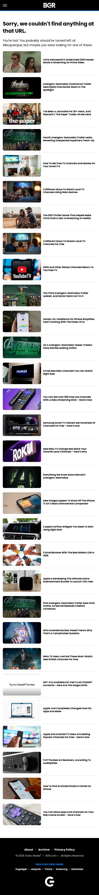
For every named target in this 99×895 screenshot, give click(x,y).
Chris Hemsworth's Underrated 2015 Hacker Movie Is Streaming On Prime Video (68, 61)
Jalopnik (36, 869)
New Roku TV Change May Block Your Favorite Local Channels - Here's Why (65, 450)
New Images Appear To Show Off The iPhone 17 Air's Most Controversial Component (69, 502)
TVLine (48, 869)
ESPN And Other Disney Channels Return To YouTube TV (68, 269)
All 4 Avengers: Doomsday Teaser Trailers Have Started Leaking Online (67, 347)
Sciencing (62, 869)
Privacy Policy (64, 849)
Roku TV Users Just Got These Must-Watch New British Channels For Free (68, 658)
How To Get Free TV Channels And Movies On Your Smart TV (69, 165)
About (28, 849)
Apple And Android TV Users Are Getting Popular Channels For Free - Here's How (66, 736)
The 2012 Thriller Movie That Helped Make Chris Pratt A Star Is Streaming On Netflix (67, 217)
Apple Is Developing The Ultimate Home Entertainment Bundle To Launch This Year (68, 580)
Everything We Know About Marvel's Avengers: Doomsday (64, 476)
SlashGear (77, 869)
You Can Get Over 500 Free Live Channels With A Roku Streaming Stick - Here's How (67, 398)
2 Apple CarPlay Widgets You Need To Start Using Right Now (68, 528)
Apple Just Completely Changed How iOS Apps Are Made (67, 710)
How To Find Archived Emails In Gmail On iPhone (67, 788)
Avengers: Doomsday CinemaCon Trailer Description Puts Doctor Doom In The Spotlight (67, 87)
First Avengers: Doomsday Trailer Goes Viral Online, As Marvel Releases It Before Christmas (69, 606)
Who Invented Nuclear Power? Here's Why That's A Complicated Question (67, 632)
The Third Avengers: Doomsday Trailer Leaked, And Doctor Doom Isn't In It (65, 295)
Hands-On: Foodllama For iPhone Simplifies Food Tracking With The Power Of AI (68, 321)
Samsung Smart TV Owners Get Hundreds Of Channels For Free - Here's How (69, 424)
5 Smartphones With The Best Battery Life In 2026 (68, 554)
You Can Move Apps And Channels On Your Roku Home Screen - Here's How (68, 813)
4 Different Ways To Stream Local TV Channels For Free (64, 243)
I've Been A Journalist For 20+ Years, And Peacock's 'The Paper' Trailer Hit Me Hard (67, 113)
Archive (44, 849)
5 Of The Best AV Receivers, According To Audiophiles (67, 762)
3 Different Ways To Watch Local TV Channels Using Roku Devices (63, 191)
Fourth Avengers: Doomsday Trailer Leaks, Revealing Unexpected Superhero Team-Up (68, 139)
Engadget (21, 869)
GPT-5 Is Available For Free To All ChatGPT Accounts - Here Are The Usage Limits (67, 684)
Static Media (32, 856)
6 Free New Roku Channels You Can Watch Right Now (68, 372)
